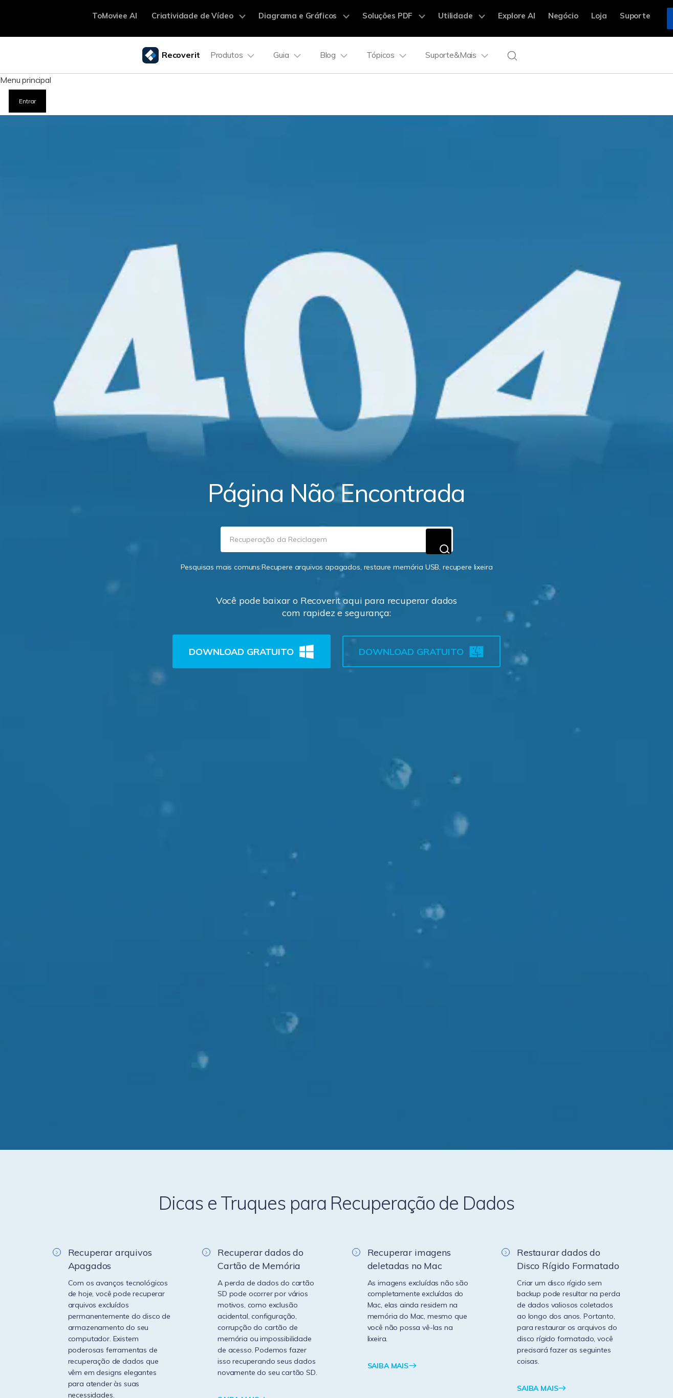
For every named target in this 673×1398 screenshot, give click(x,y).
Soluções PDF (391, 18)
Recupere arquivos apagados (311, 561)
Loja (576, 18)
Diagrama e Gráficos (308, 18)
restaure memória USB (402, 561)
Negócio (544, 18)
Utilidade (452, 18)
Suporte (608, 18)
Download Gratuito (251, 646)
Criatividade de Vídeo (212, 18)
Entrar (27, 98)
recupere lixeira (467, 561)
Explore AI (502, 18)
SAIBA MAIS (392, 1360)
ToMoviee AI (134, 18)
